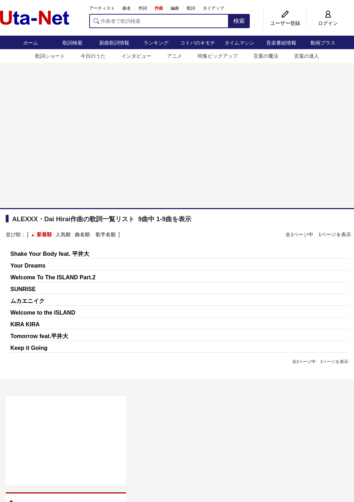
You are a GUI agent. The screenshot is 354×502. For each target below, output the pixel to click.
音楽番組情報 (281, 43)
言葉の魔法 (265, 56)
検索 (239, 21)
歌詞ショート (50, 56)
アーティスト (102, 8)
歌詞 (191, 8)
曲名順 (82, 234)
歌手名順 (106, 234)
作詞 (142, 8)
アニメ (174, 56)
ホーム (30, 43)
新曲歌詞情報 (114, 43)
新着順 (44, 234)
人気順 (63, 234)
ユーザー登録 (285, 23)
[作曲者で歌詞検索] (159, 21)
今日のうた (93, 56)
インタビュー (136, 56)
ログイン (328, 23)
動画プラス (322, 43)
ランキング (155, 43)
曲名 (126, 8)
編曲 (175, 8)
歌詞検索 (72, 43)
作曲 (159, 8)
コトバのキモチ (197, 43)
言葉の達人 (306, 56)
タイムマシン (239, 43)
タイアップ (213, 8)
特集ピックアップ (218, 56)
